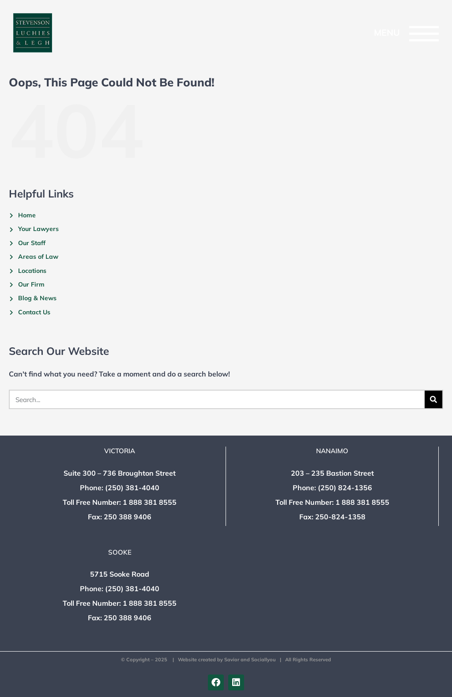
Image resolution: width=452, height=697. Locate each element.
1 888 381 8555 (150, 502)
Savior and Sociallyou (250, 659)
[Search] (433, 399)
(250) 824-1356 (345, 487)
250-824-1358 (340, 516)
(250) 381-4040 (132, 487)
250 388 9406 (127, 516)
